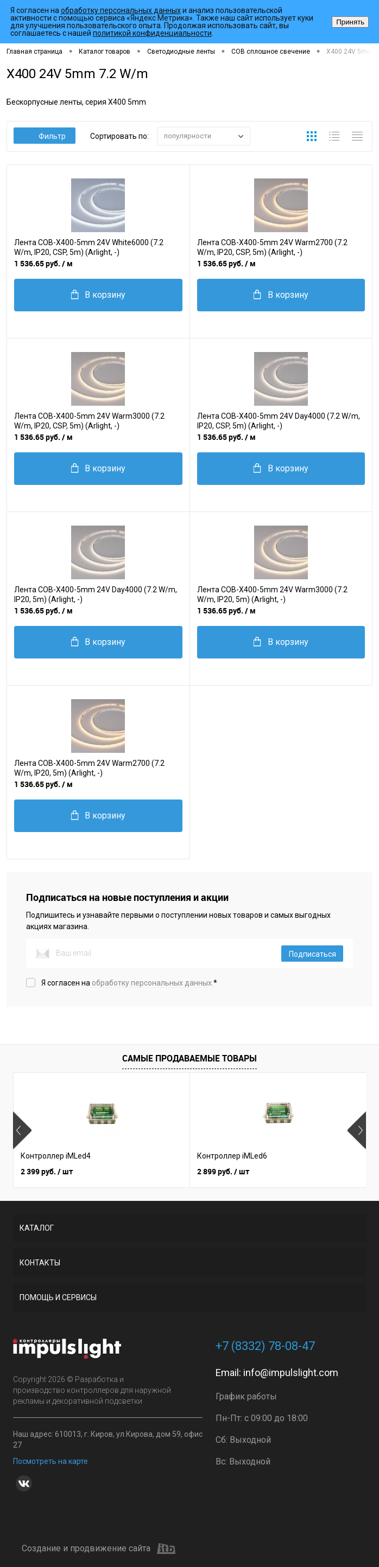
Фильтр (45, 136)
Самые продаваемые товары (189, 1058)
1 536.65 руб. (43, 263)
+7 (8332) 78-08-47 (265, 1346)
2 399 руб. (47, 1171)
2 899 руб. (223, 1171)
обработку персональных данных (121, 10)
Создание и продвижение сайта (98, 1548)
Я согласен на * (129, 982)
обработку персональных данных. (152, 982)
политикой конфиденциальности (152, 33)
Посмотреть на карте (50, 1461)
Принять (350, 22)
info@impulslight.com (290, 1372)
